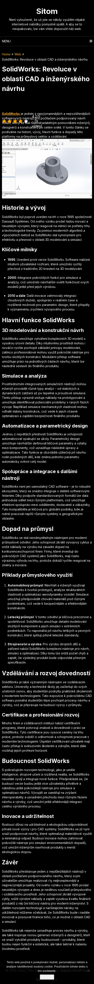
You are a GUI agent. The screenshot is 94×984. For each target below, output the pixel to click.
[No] (88, 970)
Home (6, 54)
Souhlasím (47, 977)
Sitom (47, 11)
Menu (6, 41)
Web (17, 54)
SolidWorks (11, 114)
